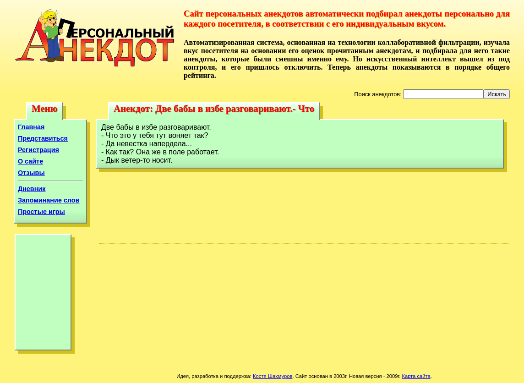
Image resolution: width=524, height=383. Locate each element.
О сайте (30, 161)
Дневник (32, 188)
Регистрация (38, 149)
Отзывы (31, 172)
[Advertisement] (43, 295)
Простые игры (41, 211)
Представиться (43, 138)
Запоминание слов (49, 200)
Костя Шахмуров (272, 376)
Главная (31, 127)
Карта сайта (416, 376)
